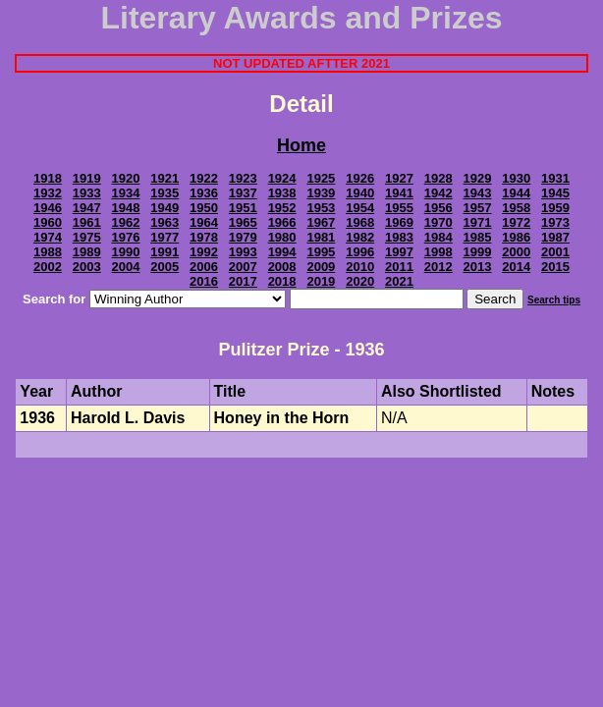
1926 (360, 178)
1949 (164, 207)
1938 (282, 193)
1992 (204, 252)
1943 (478, 193)
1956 (438, 207)
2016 (204, 281)
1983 (399, 237)
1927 (399, 178)
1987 (555, 237)
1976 (126, 237)
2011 (399, 266)
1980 (282, 237)
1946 (47, 207)
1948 (126, 207)
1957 (478, 207)
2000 (516, 252)
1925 (320, 178)
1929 (478, 178)
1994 (282, 252)
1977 (164, 237)
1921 (164, 178)
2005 (164, 266)
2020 (360, 281)
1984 (438, 237)
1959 (555, 207)
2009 (320, 266)
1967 (320, 222)
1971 (478, 222)
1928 (438, 178)
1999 (478, 252)
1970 (438, 222)
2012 (438, 266)
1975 (87, 237)
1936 (204, 193)
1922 (204, 178)
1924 (282, 178)
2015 (555, 266)
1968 (360, 222)
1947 (87, 207)
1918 (47, 178)
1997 (399, 252)
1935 (164, 193)
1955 (399, 207)
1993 (243, 252)
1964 (204, 222)
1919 (87, 178)
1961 (87, 222)
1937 (243, 193)
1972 (516, 222)
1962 (126, 222)
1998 (438, 252)
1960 (47, 222)
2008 (282, 266)
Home (301, 145)
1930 (516, 178)
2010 (360, 266)
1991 (164, 252)
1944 (516, 193)
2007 (243, 266)
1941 (399, 193)
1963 (164, 222)
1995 (320, 252)
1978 (204, 237)
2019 (320, 281)
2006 (204, 266)
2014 (516, 266)
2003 (87, 266)
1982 (360, 237)
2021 (399, 281)
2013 (478, 266)
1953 (320, 207)
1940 (360, 193)
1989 (87, 252)
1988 (47, 252)
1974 (47, 237)
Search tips (553, 300)
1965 (243, 222)
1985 (478, 237)
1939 (320, 193)
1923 (243, 178)
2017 (243, 281)
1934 (126, 193)
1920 (126, 178)
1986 (516, 237)
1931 (555, 178)
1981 (320, 237)
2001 (555, 252)
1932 (47, 193)
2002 (47, 266)
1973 (555, 222)
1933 (87, 193)
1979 (243, 237)
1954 (360, 207)
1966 (282, 222)
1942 (438, 193)
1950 (204, 207)
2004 (126, 266)
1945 (555, 193)
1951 (243, 207)
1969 (399, 222)
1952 (282, 207)
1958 (516, 207)
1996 (360, 252)
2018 (282, 281)
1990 (126, 252)
